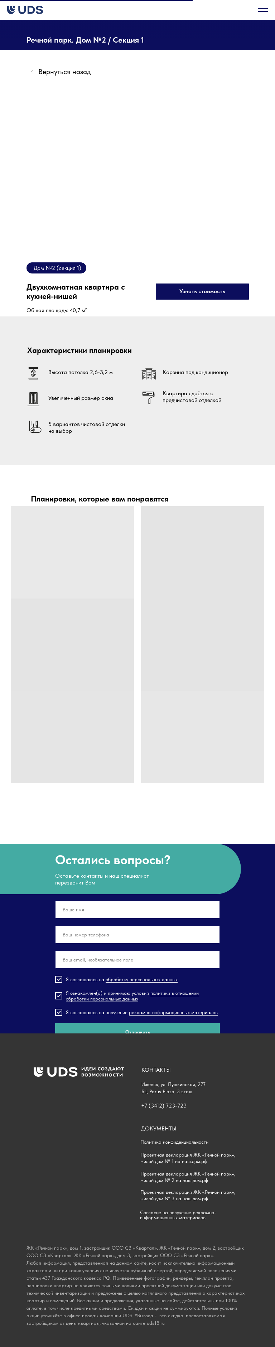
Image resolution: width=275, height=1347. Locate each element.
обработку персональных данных (142, 979)
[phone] (137, 935)
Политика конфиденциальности (174, 1142)
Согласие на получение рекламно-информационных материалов (178, 1215)
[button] (202, 292)
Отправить (137, 1032)
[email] (137, 960)
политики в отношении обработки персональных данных (132, 996)
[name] (137, 910)
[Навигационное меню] (263, 10)
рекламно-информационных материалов (173, 1012)
